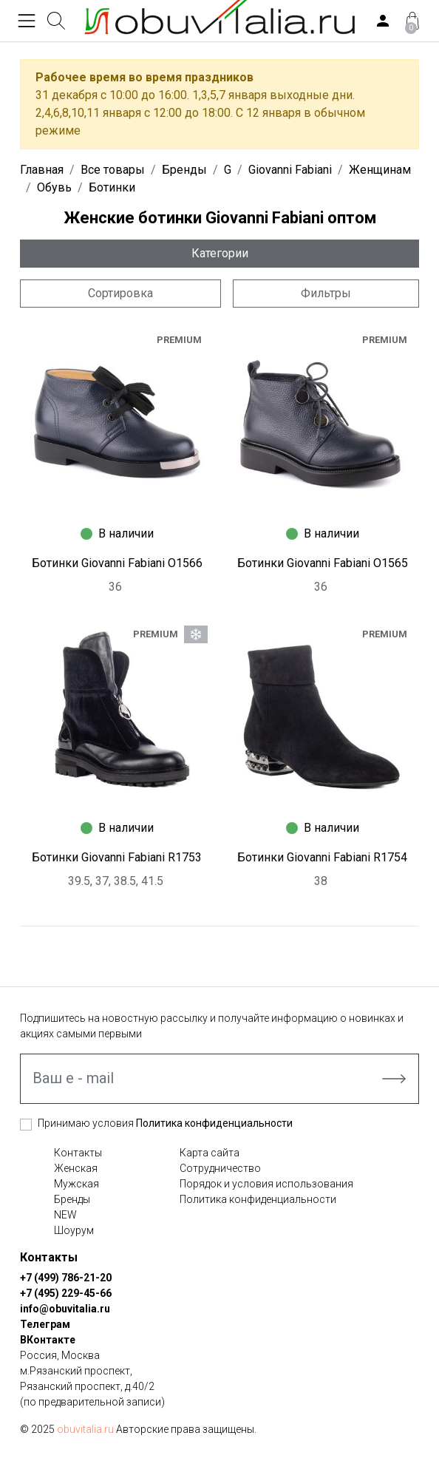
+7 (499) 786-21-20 (66, 1278)
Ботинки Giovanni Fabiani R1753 (117, 857)
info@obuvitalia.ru (65, 1309)
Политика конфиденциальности (214, 1123)
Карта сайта (209, 1153)
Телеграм (45, 1324)
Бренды (72, 1199)
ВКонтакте (47, 1340)
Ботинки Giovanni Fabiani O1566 (117, 563)
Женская (76, 1168)
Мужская (76, 1184)
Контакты (78, 1153)
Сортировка (120, 293)
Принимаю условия (165, 1123)
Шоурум (74, 1230)
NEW (65, 1215)
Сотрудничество (220, 1168)
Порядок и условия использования (266, 1184)
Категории (219, 253)
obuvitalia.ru (85, 1429)
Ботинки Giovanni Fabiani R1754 (322, 857)
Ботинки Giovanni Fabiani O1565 (322, 563)
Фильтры (326, 293)
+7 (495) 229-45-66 (66, 1293)
